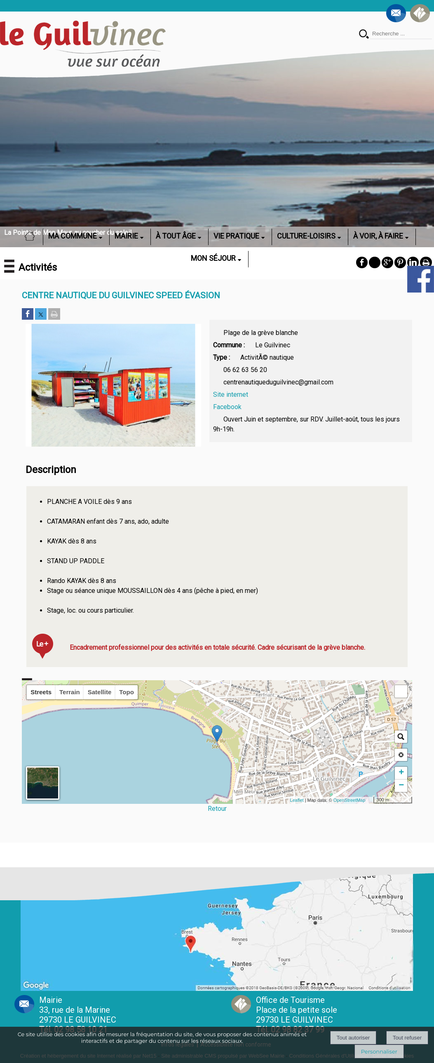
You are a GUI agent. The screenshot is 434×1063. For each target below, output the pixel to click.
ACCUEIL (32, 236)
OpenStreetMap (349, 800)
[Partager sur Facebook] (27, 314)
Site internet (230, 394)
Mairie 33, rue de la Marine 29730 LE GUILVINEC (77, 1015)
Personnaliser (379, 1051)
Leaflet (297, 800)
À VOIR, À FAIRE (378, 236)
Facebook (227, 407)
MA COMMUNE (72, 236)
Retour (217, 808)
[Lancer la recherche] (364, 34)
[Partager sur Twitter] (41, 314)
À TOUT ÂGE (176, 236)
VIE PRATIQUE (236, 236)
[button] (401, 691)
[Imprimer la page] (54, 314)
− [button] (401, 786)
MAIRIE (126, 236)
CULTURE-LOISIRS (306, 236)
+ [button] (401, 773)
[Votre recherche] (401, 33)
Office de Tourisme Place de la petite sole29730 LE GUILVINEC (296, 1015)
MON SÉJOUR (213, 258)
